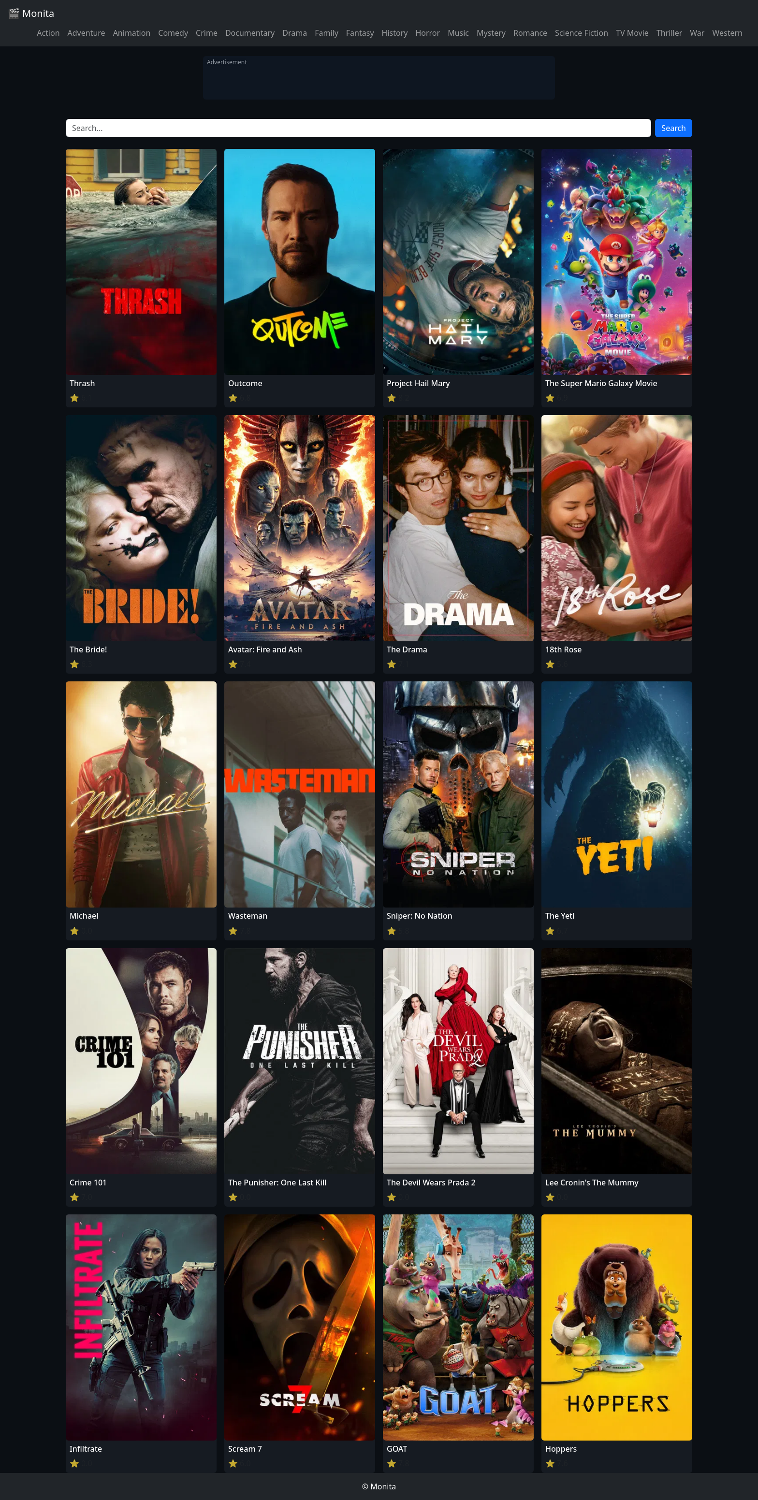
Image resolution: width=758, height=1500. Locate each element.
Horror (427, 33)
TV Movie (632, 33)
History (395, 33)
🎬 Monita (31, 13)
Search (673, 128)
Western (727, 33)
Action (48, 33)
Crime (207, 33)
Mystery (491, 33)
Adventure (86, 33)
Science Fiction (581, 33)
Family (326, 33)
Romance (530, 33)
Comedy (173, 33)
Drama (294, 33)
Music (458, 33)
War (697, 33)
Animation (132, 33)
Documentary (250, 33)
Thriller (669, 33)
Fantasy (360, 33)
